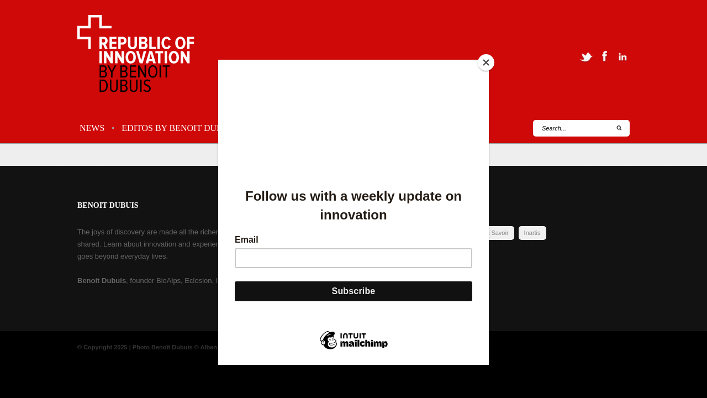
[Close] (486, 62)
